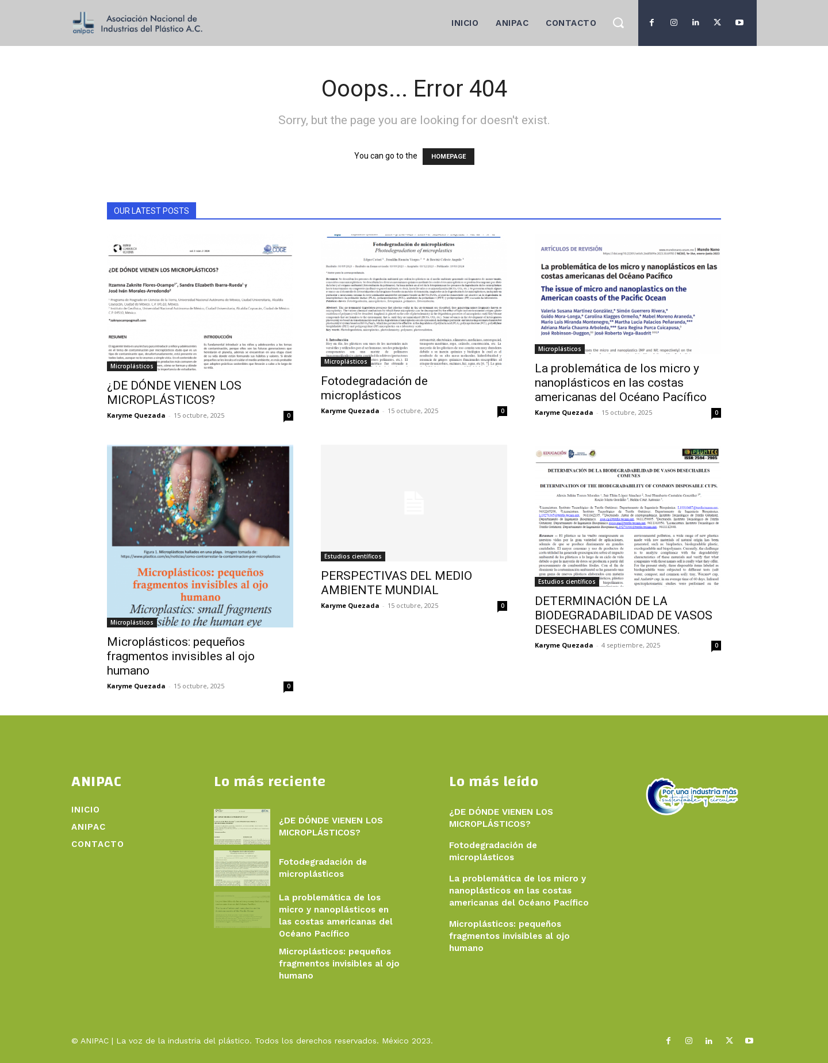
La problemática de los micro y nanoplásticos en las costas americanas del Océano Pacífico (621, 382)
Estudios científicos (353, 556)
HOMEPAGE (448, 156)
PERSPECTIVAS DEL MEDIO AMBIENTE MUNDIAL (396, 583)
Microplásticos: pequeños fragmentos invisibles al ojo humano (181, 656)
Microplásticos (132, 366)
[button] (618, 22)
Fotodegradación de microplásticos (374, 388)
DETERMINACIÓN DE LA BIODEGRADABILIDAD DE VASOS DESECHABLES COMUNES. (623, 615)
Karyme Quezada (136, 415)
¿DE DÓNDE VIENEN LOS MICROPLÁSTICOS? (174, 393)
